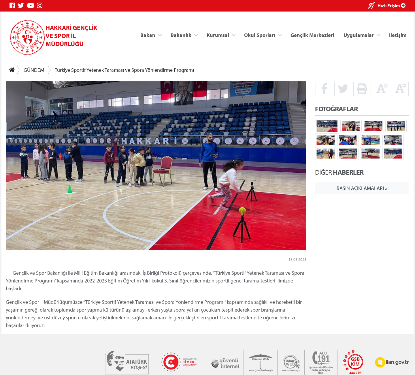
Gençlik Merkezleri (312, 34)
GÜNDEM (34, 70)
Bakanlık (181, 34)
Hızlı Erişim (391, 5)
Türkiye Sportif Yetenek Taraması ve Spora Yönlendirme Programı (124, 70)
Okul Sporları (259, 34)
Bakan (147, 34)
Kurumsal (218, 34)
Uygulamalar (359, 34)
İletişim (397, 34)
